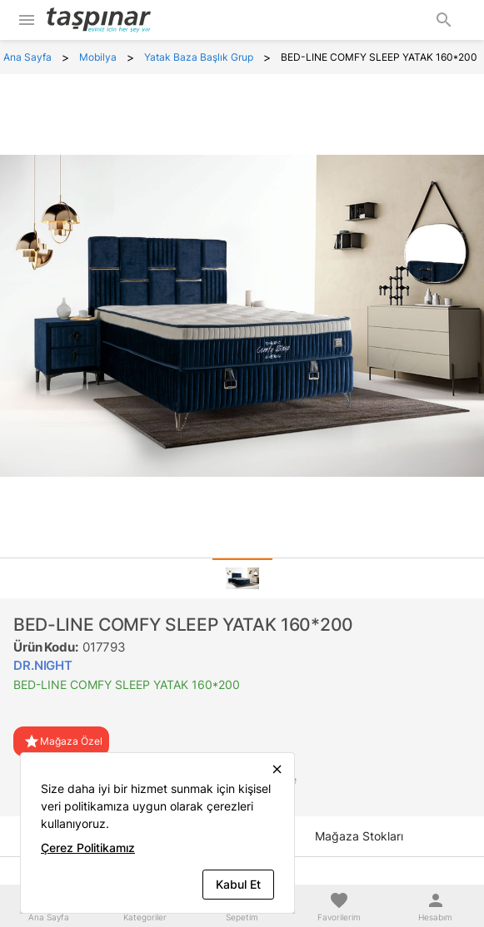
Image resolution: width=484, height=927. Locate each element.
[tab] (242, 578)
